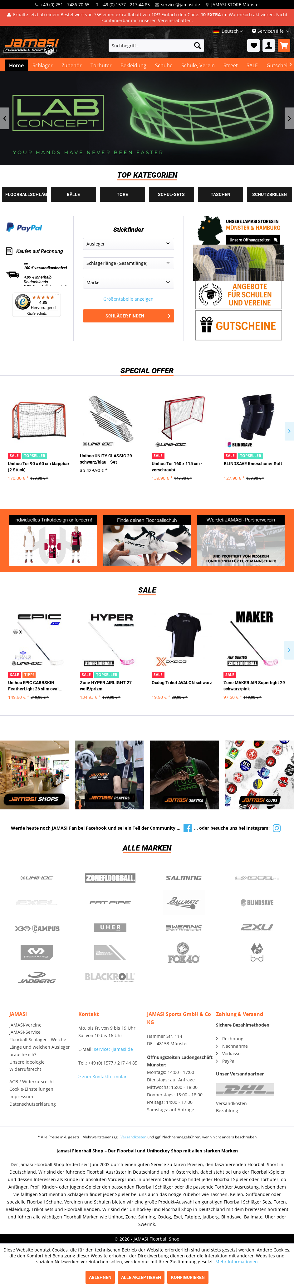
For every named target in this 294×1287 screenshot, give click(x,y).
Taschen (220, 194)
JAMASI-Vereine (25, 1025)
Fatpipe (110, 902)
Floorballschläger (26, 194)
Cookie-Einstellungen (31, 1089)
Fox (184, 952)
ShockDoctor (110, 952)
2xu (257, 927)
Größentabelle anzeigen (128, 299)
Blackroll (110, 977)
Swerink (184, 927)
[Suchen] (197, 45)
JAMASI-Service (25, 1032)
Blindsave (257, 902)
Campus (37, 927)
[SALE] (252, 65)
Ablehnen (100, 1277)
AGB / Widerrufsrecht (31, 1081)
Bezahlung (227, 1110)
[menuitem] (156, 45)
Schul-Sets (171, 194)
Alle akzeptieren (141, 1277)
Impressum (21, 1096)
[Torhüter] (101, 65)
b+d (257, 952)
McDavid (37, 952)
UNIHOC (37, 877)
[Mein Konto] (268, 45)
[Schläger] (42, 65)
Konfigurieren (188, 1277)
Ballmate (184, 902)
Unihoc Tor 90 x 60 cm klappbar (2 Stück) (38, 466)
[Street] (230, 65)
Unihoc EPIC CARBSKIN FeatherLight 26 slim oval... (35, 685)
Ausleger (95, 244)
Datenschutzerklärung (32, 1104)
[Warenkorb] (284, 45)
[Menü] (57, 296)
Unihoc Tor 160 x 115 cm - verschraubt (177, 466)
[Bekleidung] (133, 65)
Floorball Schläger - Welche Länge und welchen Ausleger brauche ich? (39, 1047)
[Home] (16, 65)
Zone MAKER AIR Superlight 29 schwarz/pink (254, 685)
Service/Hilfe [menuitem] (268, 31)
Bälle (73, 194)
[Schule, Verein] (198, 65)
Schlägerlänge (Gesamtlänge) (116, 263)
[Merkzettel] (253, 45)
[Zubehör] (71, 65)
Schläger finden (137, 315)
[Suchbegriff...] (156, 45)
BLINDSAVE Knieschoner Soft (253, 463)
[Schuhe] (164, 65)
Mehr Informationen (236, 1262)
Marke (93, 282)
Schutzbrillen (269, 194)
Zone (110, 877)
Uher (110, 927)
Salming (184, 877)
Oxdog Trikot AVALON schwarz (182, 682)
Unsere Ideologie (27, 1062)
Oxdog (257, 877)
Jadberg (37, 977)
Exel (37, 902)
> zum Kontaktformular (102, 1077)
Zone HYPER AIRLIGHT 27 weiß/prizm (106, 685)
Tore (122, 194)
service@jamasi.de (180, 4)
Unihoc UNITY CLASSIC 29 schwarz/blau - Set (106, 459)
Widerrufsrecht (25, 1069)
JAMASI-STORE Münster (235, 4)
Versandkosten (231, 1103)
